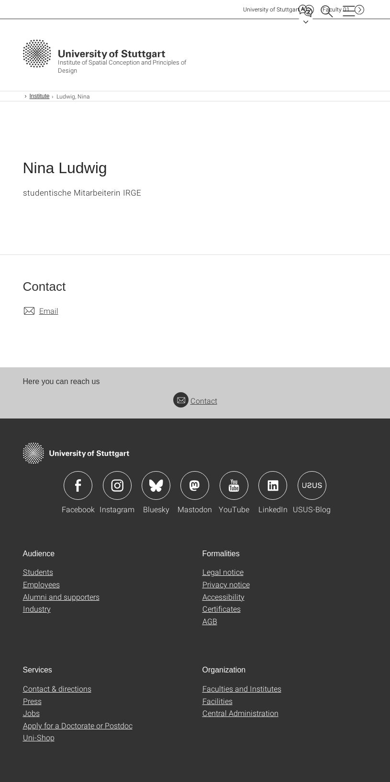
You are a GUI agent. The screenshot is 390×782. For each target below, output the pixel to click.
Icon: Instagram (117, 485)
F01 (336, 9)
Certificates (221, 609)
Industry (37, 609)
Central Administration (240, 713)
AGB (209, 621)
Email (48, 311)
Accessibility (223, 597)
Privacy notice (226, 584)
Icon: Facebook (78, 485)
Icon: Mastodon (194, 485)
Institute (40, 96)
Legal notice (223, 572)
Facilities (217, 701)
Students (38, 572)
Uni (271, 9)
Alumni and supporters (61, 597)
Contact (195, 401)
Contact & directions (57, 688)
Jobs (31, 713)
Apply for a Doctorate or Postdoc (78, 725)
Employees (41, 584)
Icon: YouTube (234, 485)
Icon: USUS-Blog (312, 485)
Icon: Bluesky (156, 485)
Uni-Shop (39, 737)
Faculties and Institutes (241, 688)
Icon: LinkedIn (272, 485)
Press (32, 701)
